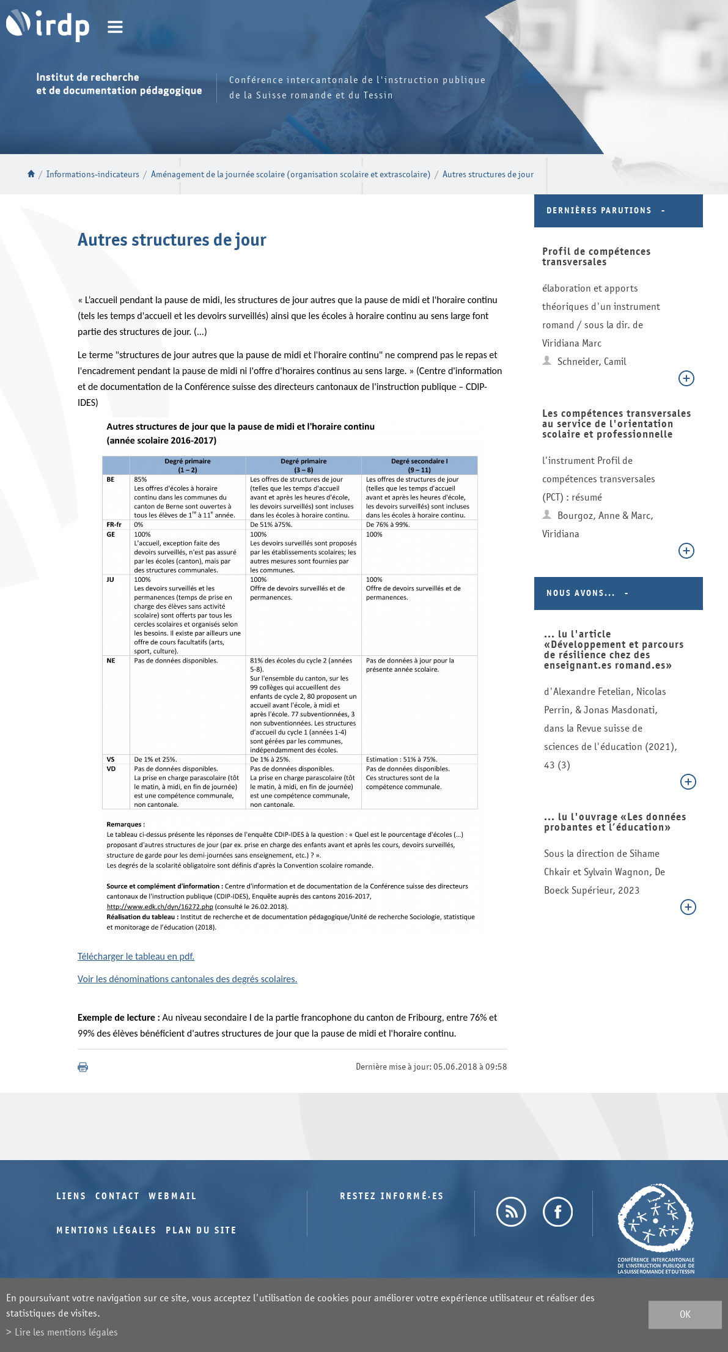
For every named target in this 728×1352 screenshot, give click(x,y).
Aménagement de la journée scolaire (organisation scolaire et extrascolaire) (291, 174)
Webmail (173, 1196)
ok (685, 1315)
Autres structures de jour (488, 174)
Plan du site (201, 1230)
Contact (117, 1196)
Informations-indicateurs (92, 174)
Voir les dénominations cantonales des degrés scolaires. (188, 979)
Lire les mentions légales (66, 1332)
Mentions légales (106, 1230)
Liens (71, 1196)
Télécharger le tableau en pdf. (136, 956)
